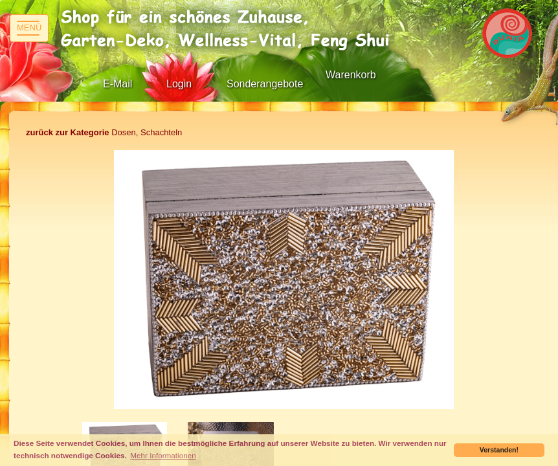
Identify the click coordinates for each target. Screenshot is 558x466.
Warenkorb (351, 74)
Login (179, 83)
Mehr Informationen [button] (162, 455)
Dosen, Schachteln (104, 132)
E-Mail (117, 83)
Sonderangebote (265, 83)
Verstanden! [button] (499, 450)
